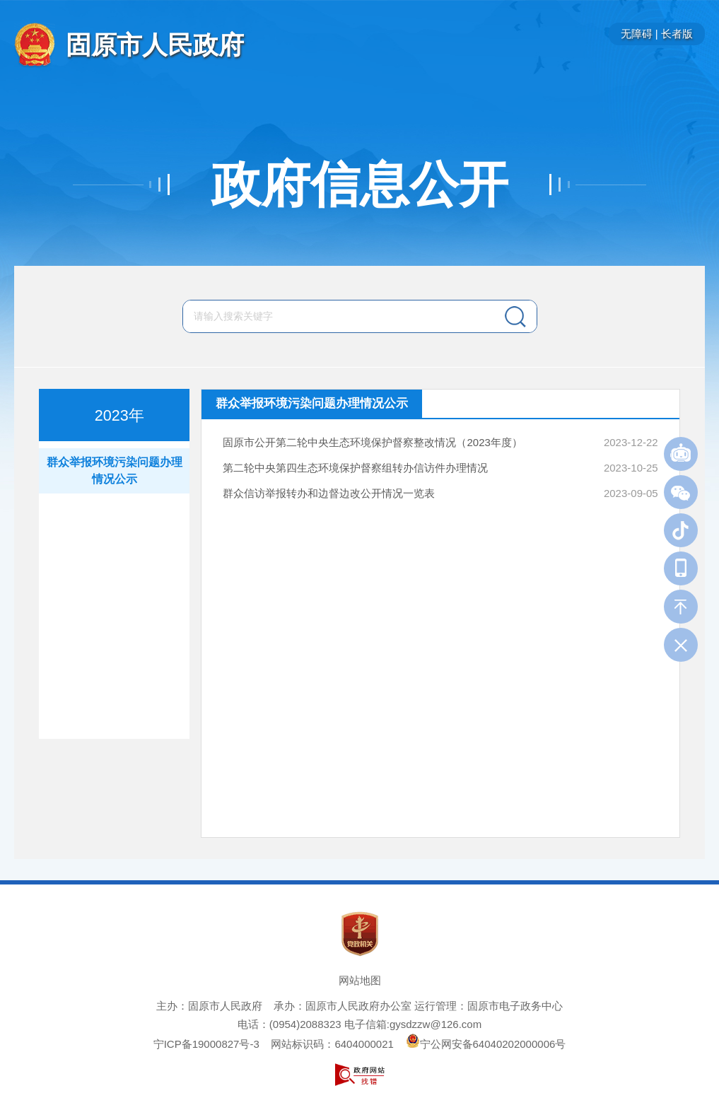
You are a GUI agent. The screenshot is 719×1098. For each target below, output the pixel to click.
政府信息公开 (359, 184)
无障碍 (637, 34)
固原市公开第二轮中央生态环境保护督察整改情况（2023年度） (372, 442)
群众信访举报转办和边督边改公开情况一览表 (329, 493)
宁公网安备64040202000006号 (486, 1044)
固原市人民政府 (155, 44)
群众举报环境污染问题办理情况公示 (114, 470)
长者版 (677, 34)
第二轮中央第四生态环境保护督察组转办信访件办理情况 (355, 468)
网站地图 (360, 980)
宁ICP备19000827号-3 (206, 1044)
